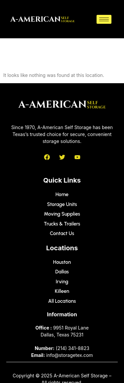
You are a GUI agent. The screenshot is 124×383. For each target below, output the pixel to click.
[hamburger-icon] (104, 19)
